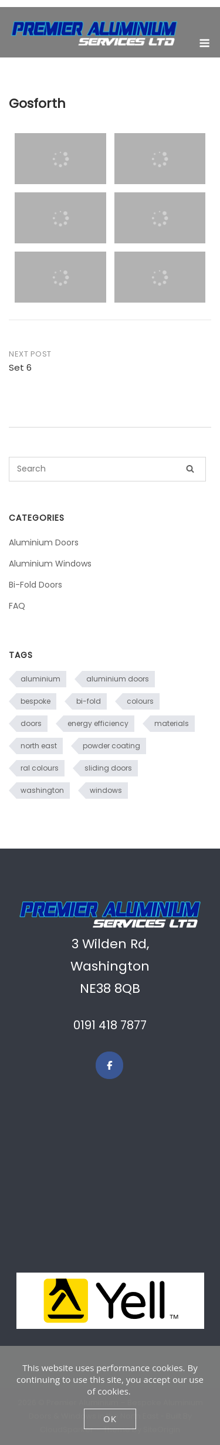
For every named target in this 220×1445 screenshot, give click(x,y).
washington (42, 790)
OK (110, 1418)
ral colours (40, 768)
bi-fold (88, 701)
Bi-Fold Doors (35, 585)
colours (140, 701)
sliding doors (108, 768)
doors (31, 723)
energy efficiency (97, 723)
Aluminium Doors (44, 542)
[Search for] (107, 469)
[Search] (190, 469)
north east (39, 746)
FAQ (17, 606)
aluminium (40, 679)
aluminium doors (117, 679)
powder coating (111, 746)
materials (171, 723)
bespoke (35, 701)
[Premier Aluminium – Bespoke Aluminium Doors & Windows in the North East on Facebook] (109, 1065)
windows (106, 790)
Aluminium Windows (50, 563)
